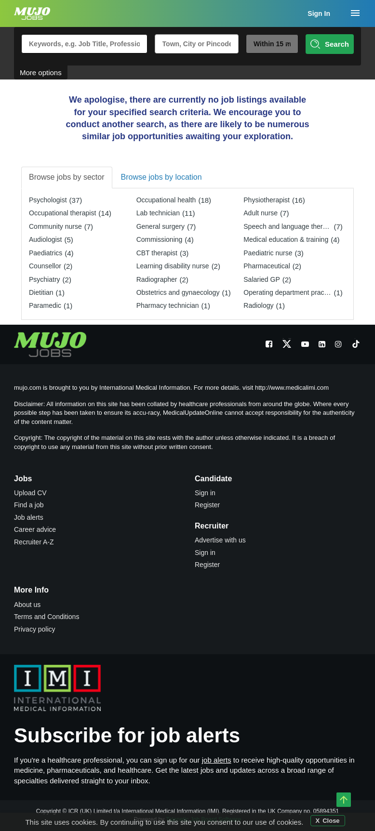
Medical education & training (285, 239)
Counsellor (45, 266)
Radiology (258, 305)
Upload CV (30, 493)
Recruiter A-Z (34, 542)
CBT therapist (156, 253)
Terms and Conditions (46, 616)
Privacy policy (34, 629)
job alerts (216, 760)
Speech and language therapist (288, 226)
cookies (289, 822)
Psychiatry (44, 279)
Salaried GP (261, 279)
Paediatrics (45, 253)
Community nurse (55, 226)
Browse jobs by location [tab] (161, 177)
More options (41, 72)
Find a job (28, 505)
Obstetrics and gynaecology (178, 292)
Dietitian (41, 292)
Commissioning (159, 239)
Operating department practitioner (288, 292)
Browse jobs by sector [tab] (67, 177)
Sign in (205, 493)
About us (27, 604)
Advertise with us (220, 540)
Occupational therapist (62, 213)
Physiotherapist (266, 200)
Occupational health (166, 200)
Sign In (319, 13)
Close (330, 820)
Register (207, 505)
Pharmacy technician (167, 305)
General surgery (160, 226)
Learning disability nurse (172, 266)
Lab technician (158, 213)
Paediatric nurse (267, 253)
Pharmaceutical (266, 266)
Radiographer (156, 279)
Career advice (35, 529)
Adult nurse (260, 213)
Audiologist (45, 239)
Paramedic (45, 305)
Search (329, 44)
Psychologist (48, 200)
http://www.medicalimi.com (292, 387)
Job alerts (28, 517)
